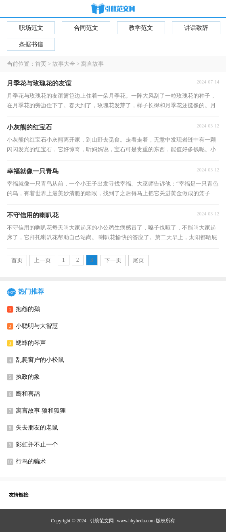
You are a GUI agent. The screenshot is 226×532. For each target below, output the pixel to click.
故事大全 (63, 64)
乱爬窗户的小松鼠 (40, 360)
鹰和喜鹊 (28, 393)
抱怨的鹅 (28, 309)
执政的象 (28, 376)
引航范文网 (102, 521)
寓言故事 (92, 64)
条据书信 (31, 44)
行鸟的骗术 (31, 461)
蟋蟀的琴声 (31, 343)
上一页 (42, 260)
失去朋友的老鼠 (37, 427)
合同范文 (86, 28)
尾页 (138, 260)
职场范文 (31, 28)
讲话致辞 (196, 28)
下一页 (113, 260)
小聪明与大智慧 (37, 326)
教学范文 (141, 28)
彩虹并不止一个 (37, 444)
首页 (40, 64)
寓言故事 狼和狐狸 (41, 410)
